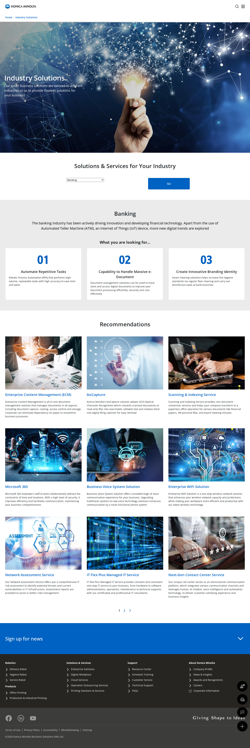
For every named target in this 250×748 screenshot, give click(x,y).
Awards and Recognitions (208, 680)
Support (132, 663)
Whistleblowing (70, 730)
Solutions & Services (78, 663)
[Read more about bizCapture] (125, 366)
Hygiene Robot (18, 674)
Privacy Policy (32, 730)
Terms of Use (12, 730)
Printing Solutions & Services (87, 690)
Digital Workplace (81, 674)
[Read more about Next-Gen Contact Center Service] (206, 547)
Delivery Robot (18, 669)
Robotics (10, 663)
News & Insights (202, 674)
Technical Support (142, 685)
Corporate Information (206, 690)
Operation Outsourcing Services (89, 685)
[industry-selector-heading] (85, 180)
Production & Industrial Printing (28, 698)
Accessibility (50, 730)
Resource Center (141, 669)
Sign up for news (124, 638)
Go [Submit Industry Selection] (169, 184)
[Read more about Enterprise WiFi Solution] (206, 458)
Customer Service (142, 680)
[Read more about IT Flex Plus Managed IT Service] (125, 547)
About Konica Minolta (202, 663)
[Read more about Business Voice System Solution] (125, 458)
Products (10, 686)
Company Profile (202, 669)
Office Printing (18, 692)
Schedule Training (142, 674)
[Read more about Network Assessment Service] (43, 547)
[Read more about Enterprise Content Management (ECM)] (43, 366)
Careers (197, 685)
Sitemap (87, 730)
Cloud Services (79, 680)
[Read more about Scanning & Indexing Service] (206, 366)
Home (8, 17)
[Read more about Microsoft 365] (43, 458)
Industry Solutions (26, 17)
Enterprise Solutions (83, 669)
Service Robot (18, 680)
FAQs (135, 690)
